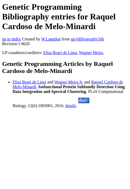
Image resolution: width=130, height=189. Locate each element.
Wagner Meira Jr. (68, 82)
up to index (11, 39)
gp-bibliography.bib (87, 39)
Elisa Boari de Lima (60, 52)
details (70, 105)
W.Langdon (51, 39)
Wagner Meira (91, 52)
